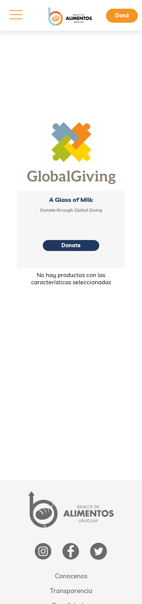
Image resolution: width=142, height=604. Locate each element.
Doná (122, 15)
